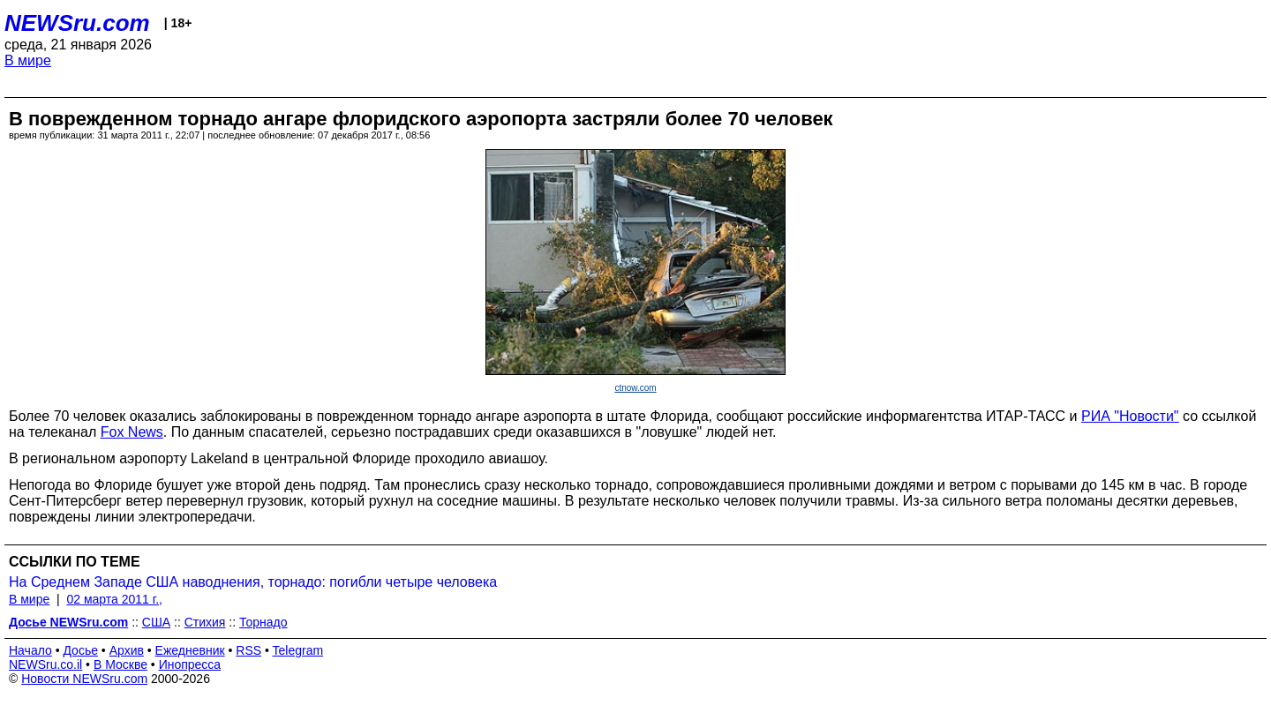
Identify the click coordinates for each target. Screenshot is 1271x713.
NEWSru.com (77, 23)
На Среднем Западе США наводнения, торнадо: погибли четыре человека (253, 581)
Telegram (298, 650)
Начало (30, 650)
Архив (126, 650)
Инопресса (190, 664)
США (156, 622)
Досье (80, 650)
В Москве (120, 664)
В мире (27, 60)
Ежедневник (190, 650)
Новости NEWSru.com (84, 679)
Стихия (205, 622)
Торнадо (263, 622)
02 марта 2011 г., (114, 599)
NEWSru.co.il (45, 664)
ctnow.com (635, 388)
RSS (248, 650)
